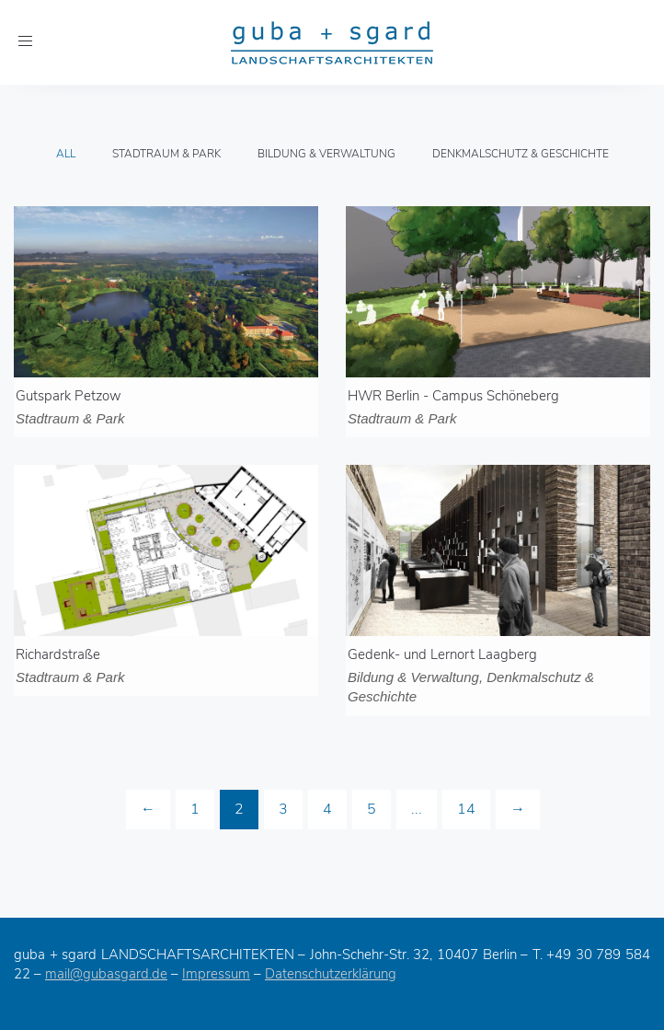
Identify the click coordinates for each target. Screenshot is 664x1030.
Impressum (216, 974)
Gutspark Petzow (68, 396)
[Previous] (148, 809)
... (416, 809)
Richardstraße (58, 654)
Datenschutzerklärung (330, 974)
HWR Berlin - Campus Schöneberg (453, 396)
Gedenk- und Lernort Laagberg (442, 654)
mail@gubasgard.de (106, 974)
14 (466, 809)
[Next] (518, 809)
